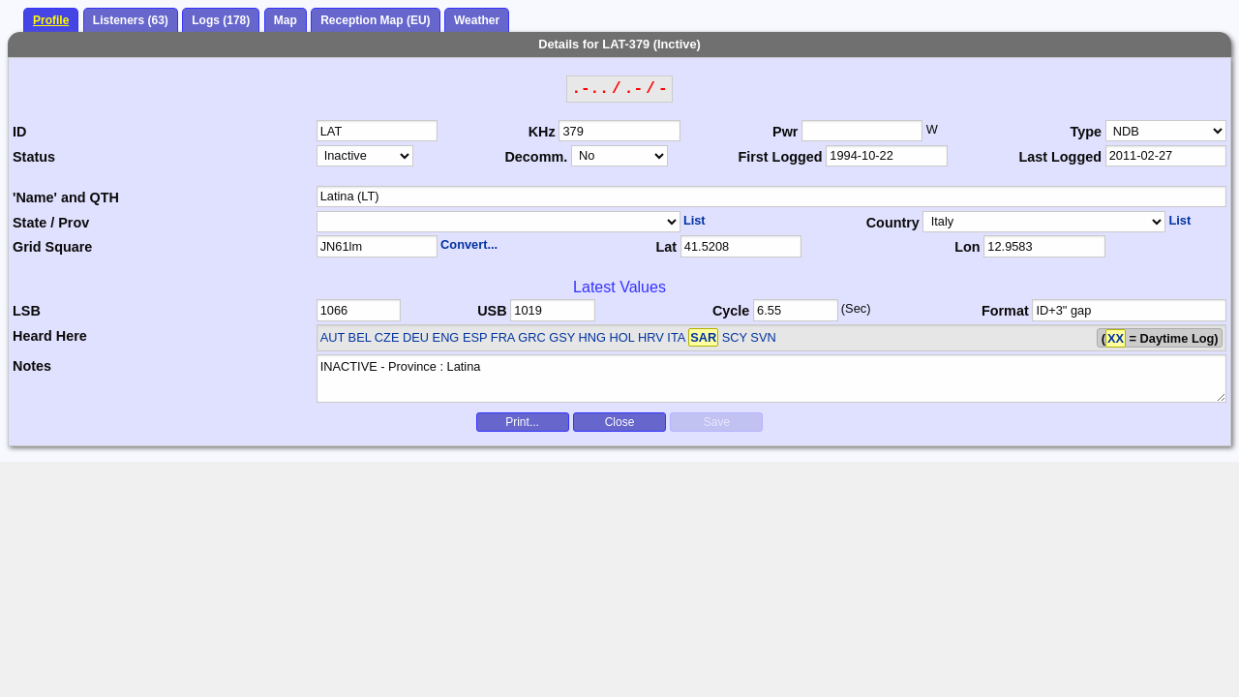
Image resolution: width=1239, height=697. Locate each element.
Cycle (730, 310)
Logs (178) (221, 20)
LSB (27, 310)
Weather (476, 20)
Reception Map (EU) (375, 20)
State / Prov (51, 222)
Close (620, 422)
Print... (522, 422)
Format (1005, 310)
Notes (32, 366)
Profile (51, 20)
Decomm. (535, 157)
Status (34, 157)
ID (19, 131)
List (694, 220)
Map (285, 20)
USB (491, 310)
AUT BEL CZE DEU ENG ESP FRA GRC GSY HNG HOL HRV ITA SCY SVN (548, 337)
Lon (967, 247)
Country (893, 222)
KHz (542, 131)
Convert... (469, 244)
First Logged (780, 157)
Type (1086, 131)
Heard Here (50, 336)
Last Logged (1060, 157)
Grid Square (52, 247)
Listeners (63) (130, 20)
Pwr (785, 131)
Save (717, 422)
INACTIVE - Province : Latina (772, 378)
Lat (666, 247)
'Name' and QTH (66, 197)
